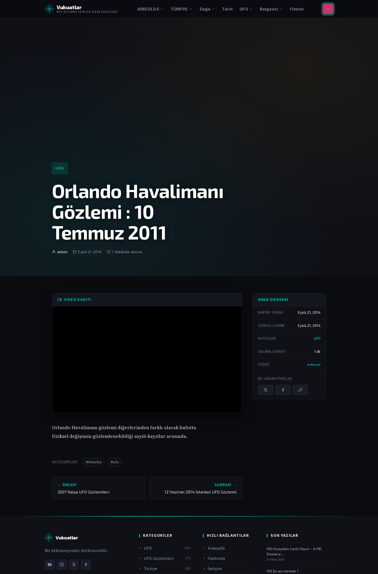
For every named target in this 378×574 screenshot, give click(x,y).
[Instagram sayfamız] (62, 565)
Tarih (227, 8)
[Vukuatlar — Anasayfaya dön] (82, 9)
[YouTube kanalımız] (50, 565)
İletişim (212, 568)
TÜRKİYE (181, 8)
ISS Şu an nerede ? (283, 571)
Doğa (207, 8)
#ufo (115, 462)
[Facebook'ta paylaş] (283, 390)
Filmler (297, 8)
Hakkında (214, 558)
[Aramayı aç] (328, 9)
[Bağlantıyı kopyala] (300, 390)
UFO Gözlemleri (164, 558)
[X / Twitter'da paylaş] (265, 390)
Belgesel (271, 8)
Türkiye (164, 568)
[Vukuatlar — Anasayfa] (61, 537)
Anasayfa (214, 547)
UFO (246, 8)
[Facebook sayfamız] (86, 565)
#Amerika (94, 462)
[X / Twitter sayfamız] (74, 565)
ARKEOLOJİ (150, 8)
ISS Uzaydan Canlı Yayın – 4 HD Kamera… (294, 551)
